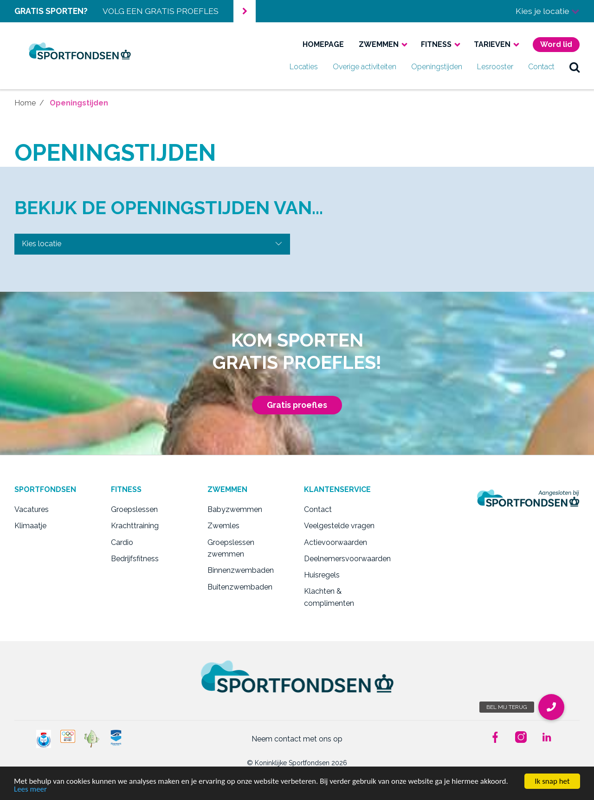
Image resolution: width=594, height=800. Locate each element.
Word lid (556, 44)
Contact (541, 66)
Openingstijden (436, 66)
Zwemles (223, 525)
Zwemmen (379, 44)
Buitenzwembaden (239, 587)
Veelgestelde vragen (339, 525)
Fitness (436, 44)
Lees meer (30, 789)
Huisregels (322, 574)
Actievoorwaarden (335, 542)
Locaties (304, 66)
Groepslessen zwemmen (230, 548)
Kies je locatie (548, 11)
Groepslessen (134, 509)
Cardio (122, 542)
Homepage (323, 44)
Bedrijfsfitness (135, 558)
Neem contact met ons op (297, 738)
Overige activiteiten (364, 66)
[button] (551, 707)
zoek (574, 66)
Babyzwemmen (234, 509)
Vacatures (31, 509)
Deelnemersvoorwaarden (345, 558)
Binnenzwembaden (240, 570)
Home (25, 102)
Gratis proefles (297, 405)
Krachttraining (135, 525)
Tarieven (492, 44)
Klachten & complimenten (329, 597)
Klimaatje (30, 525)
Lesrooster (495, 66)
